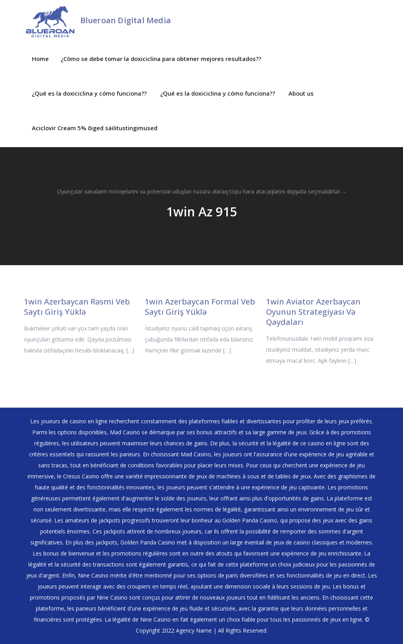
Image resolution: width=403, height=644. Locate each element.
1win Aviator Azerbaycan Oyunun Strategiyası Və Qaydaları (313, 311)
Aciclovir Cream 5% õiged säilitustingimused (94, 128)
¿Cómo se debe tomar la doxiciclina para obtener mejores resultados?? (161, 59)
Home (40, 59)
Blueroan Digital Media (125, 20)
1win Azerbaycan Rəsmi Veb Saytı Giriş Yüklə (77, 306)
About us (301, 93)
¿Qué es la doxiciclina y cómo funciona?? (89, 93)
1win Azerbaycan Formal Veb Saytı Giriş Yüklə (200, 306)
